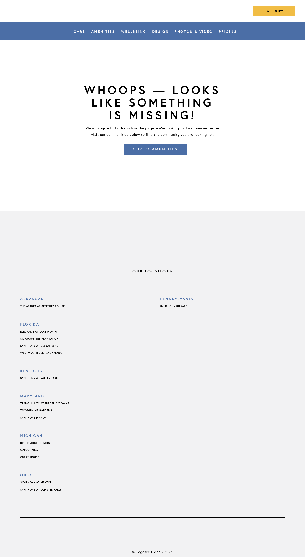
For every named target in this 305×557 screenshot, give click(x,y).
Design (160, 31)
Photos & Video (194, 31)
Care (79, 31)
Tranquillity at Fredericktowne (44, 403)
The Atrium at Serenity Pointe (42, 306)
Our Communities (155, 149)
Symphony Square (173, 306)
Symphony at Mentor (36, 482)
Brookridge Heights (35, 443)
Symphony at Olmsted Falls (41, 489)
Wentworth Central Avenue (41, 352)
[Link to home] (152, 11)
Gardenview (29, 450)
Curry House (29, 457)
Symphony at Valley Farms (40, 378)
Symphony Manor (33, 417)
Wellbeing (133, 31)
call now (274, 11)
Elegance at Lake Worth (38, 331)
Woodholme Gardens (36, 410)
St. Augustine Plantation (39, 338)
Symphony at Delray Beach (40, 345)
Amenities (103, 31)
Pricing (228, 31)
